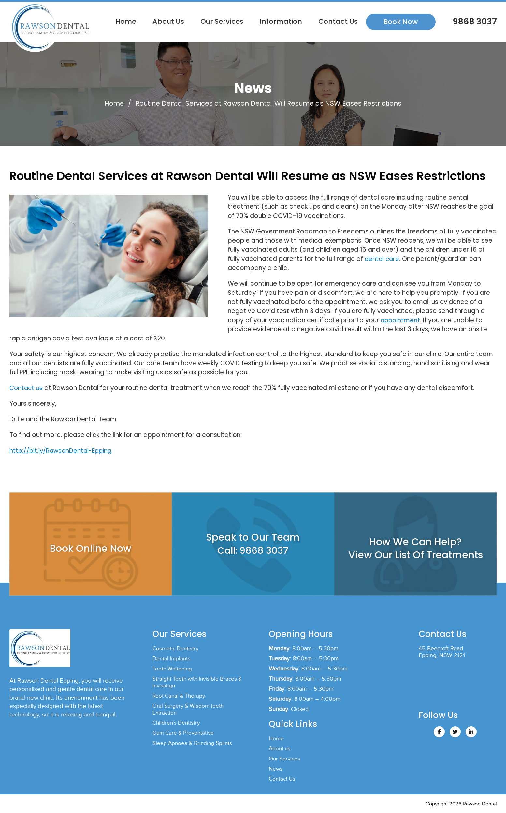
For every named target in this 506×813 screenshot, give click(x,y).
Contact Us (338, 21)
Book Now (400, 21)
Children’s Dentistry (177, 722)
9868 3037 (474, 21)
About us (168, 21)
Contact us (26, 387)
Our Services (221, 21)
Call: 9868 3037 (253, 550)
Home (125, 21)
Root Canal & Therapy (180, 695)
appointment (401, 319)
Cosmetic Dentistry (176, 648)
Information (281, 21)
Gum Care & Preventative (185, 732)
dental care (382, 258)
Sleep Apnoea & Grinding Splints (194, 742)
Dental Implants (172, 658)
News (276, 768)
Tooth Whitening (173, 668)
